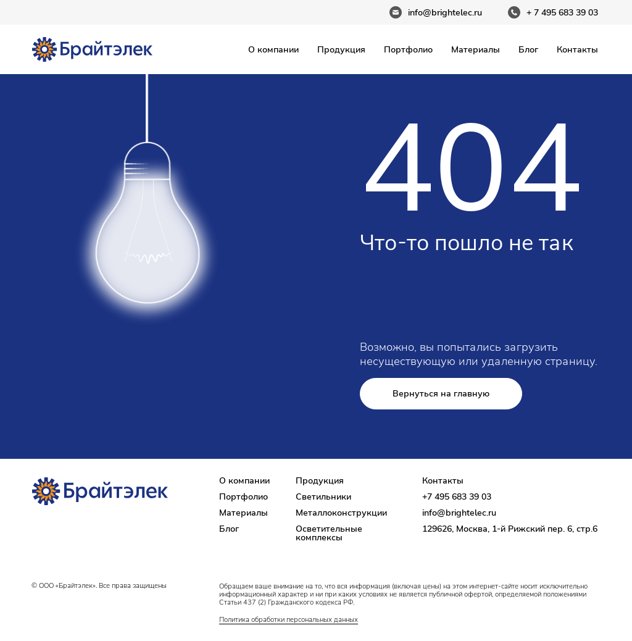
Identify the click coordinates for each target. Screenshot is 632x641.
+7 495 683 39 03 (456, 496)
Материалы (475, 49)
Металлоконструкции (341, 512)
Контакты (577, 49)
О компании (273, 49)
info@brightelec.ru (459, 512)
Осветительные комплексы (329, 533)
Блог (528, 49)
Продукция (341, 49)
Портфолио (408, 49)
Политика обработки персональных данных (288, 619)
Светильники (323, 496)
